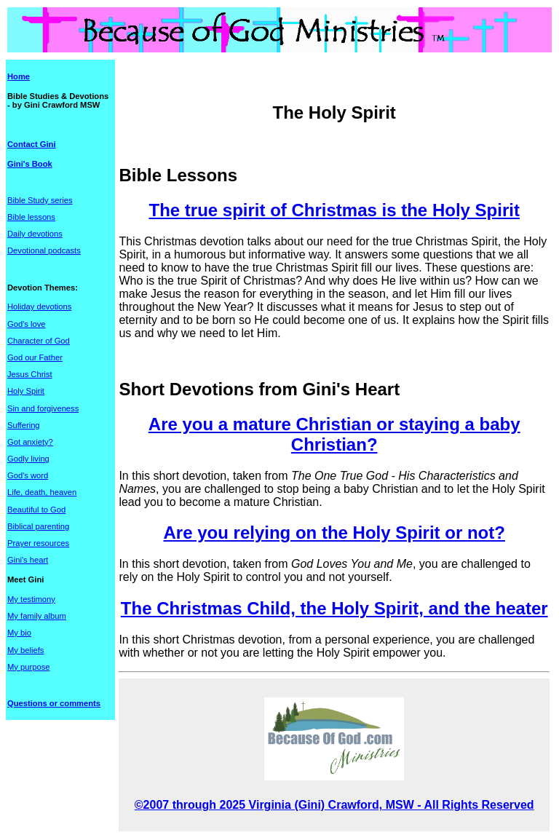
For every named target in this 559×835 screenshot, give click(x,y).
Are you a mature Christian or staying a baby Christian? (334, 434)
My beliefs (25, 650)
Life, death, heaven (41, 492)
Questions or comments (53, 703)
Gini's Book (29, 163)
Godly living (28, 458)
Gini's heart (27, 559)
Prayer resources (38, 543)
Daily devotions (35, 233)
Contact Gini (31, 144)
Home (18, 76)
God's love (26, 324)
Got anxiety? (30, 442)
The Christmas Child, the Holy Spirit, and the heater (334, 608)
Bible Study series (40, 200)
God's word (27, 475)
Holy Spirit (25, 391)
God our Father (35, 357)
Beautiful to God (36, 509)
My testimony (31, 599)
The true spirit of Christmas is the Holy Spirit (333, 210)
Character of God (38, 340)
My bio (19, 632)
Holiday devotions (39, 306)
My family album (36, 616)
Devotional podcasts (44, 250)
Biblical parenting (38, 526)
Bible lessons (31, 217)
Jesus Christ (29, 374)
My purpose (28, 666)
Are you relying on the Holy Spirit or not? (334, 532)
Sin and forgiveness (43, 408)
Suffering (23, 425)
